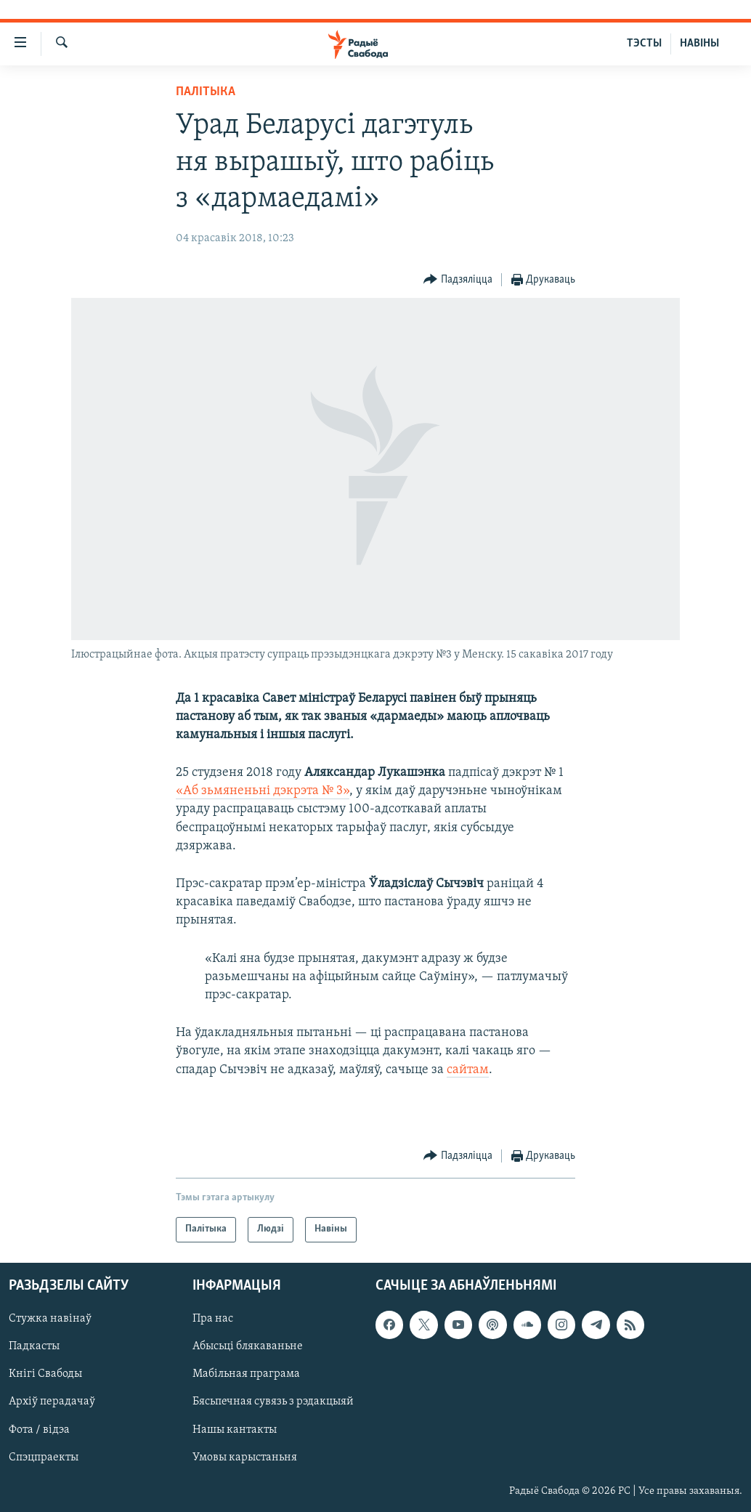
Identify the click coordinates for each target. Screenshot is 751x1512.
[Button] (457, 280)
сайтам (468, 1070)
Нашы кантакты (234, 1429)
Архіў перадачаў (52, 1401)
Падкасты (34, 1346)
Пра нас (212, 1319)
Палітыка (205, 92)
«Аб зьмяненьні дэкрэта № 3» (262, 791)
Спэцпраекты (43, 1457)
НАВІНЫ (699, 43)
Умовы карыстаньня (244, 1457)
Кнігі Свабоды (45, 1374)
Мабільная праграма (246, 1374)
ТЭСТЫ (644, 43)
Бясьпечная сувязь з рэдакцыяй (273, 1401)
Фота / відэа (39, 1429)
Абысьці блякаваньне (247, 1346)
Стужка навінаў (50, 1319)
